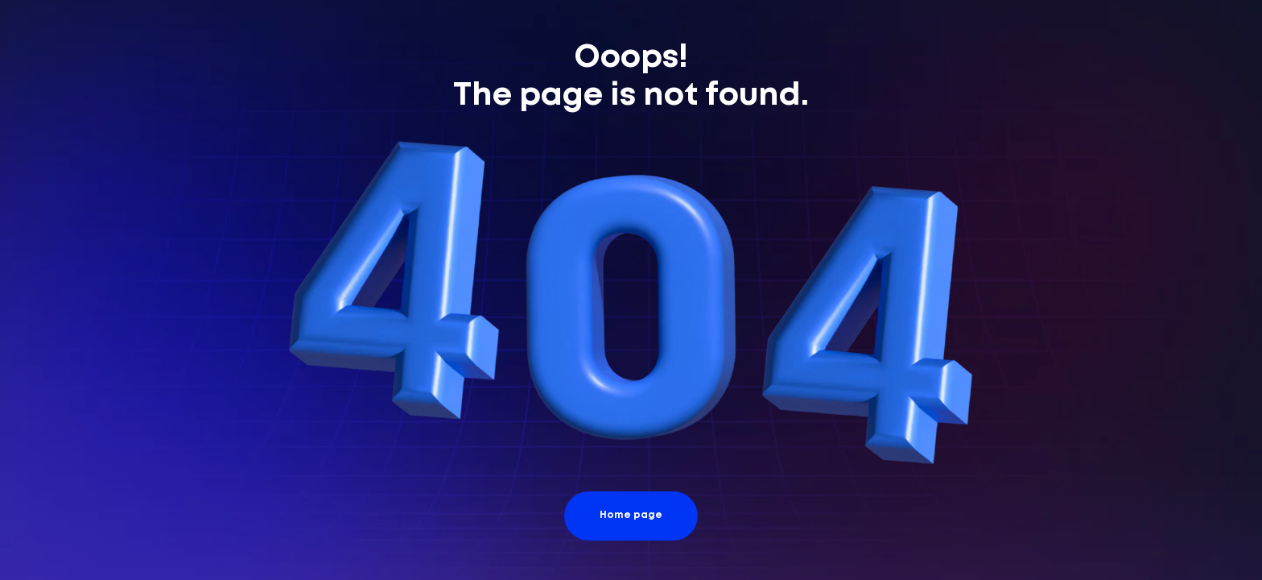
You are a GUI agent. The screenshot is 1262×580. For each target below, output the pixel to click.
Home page (631, 515)
